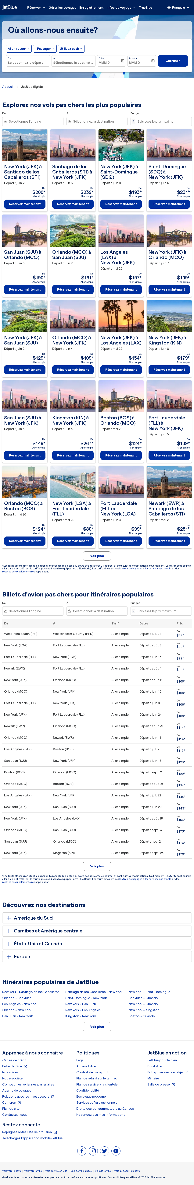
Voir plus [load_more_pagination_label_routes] (97, 1027)
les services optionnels (158, 568)
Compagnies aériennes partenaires (28, 1084)
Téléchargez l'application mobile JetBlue (32, 1138)
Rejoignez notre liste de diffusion (29, 1132)
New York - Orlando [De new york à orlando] (143, 1004)
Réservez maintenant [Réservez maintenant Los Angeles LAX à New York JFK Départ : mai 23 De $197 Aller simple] (121, 289)
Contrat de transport (92, 1072)
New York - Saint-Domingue (149, 992)
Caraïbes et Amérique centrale (43, 930)
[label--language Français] (178, 7)
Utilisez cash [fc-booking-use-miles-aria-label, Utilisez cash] (69, 49)
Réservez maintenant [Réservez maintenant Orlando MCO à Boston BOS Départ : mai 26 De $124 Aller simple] (25, 541)
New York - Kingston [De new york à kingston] (144, 1010)
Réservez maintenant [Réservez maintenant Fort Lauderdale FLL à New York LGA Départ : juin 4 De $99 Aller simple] (121, 541)
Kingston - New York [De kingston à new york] (80, 1016)
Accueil (7, 87)
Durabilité (154, 1066)
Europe (17, 956)
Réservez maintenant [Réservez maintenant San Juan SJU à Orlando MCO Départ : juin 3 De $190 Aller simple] (25, 289)
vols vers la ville (33, 1170)
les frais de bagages (130, 568)
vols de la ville (103, 1170)
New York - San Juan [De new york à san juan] (80, 1004)
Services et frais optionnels (96, 1102)
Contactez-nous (14, 1115)
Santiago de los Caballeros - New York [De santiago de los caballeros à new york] (94, 992)
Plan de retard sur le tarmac (96, 1078)
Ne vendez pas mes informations (100, 1115)
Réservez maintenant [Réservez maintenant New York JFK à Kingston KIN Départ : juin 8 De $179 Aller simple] (169, 370)
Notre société (12, 1078)
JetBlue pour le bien (162, 1060)
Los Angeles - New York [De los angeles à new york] (20, 1004)
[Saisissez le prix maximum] (162, 121)
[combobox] (28, 62)
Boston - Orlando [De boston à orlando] (142, 1016)
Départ (103, 58)
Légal (80, 1060)
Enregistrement (91, 7)
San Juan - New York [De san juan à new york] (17, 1016)
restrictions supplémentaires (18, 571)
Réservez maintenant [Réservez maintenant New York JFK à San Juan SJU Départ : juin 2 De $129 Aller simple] (25, 370)
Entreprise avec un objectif (167, 1072)
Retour (133, 58)
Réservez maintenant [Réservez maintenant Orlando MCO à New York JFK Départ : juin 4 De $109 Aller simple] (73, 370)
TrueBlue (145, 7)
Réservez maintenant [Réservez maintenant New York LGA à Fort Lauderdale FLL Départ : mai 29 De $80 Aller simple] (73, 541)
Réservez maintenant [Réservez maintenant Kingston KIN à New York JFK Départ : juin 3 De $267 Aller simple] (73, 455)
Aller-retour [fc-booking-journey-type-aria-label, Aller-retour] (17, 49)
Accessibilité (86, 1066)
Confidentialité (87, 1090)
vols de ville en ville (56, 1170)
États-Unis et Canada (33, 943)
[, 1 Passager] (43, 48)
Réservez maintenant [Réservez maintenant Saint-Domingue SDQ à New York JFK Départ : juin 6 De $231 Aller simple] (169, 204)
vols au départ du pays (127, 1170)
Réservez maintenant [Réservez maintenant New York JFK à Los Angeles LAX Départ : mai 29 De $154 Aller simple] (121, 370)
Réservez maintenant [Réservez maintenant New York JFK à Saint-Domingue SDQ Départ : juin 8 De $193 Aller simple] (121, 204)
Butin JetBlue (14, 1066)
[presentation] (178, 7)
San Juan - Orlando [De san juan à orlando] (143, 998)
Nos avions (10, 1072)
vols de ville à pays (81, 1170)
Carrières (11, 1103)
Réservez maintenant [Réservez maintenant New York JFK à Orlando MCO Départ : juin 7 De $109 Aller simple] (169, 289)
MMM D (104, 63)
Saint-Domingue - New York (86, 998)
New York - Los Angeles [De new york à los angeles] (83, 1010)
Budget (135, 113)
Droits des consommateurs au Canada (105, 1108)
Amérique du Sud (29, 918)
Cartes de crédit (14, 1060)
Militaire (153, 1078)
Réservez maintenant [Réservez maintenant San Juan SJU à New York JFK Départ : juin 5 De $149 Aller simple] (25, 455)
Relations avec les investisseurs (28, 1097)
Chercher (173, 61)
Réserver (37, 7)
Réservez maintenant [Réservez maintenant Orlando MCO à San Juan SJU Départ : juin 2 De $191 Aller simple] (73, 289)
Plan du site (11, 1108)
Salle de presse (161, 1084)
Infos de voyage (122, 7)
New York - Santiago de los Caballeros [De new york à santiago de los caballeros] (30, 992)
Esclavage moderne (91, 1096)
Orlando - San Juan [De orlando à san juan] (16, 998)
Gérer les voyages (62, 7)
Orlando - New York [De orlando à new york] (16, 1010)
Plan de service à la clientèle (96, 1084)
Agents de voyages (16, 1090)
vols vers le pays (11, 1170)
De (9, 58)
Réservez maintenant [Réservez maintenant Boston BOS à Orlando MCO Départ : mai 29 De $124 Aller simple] (121, 455)
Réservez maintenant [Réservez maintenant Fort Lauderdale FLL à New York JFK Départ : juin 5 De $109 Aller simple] (169, 455)
